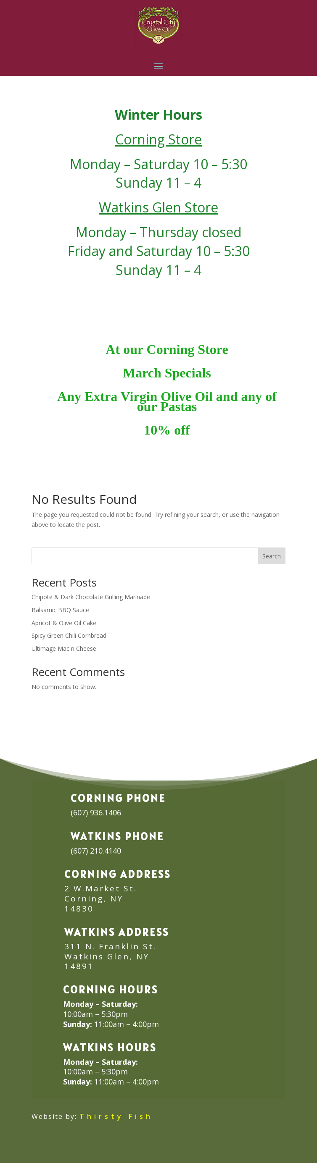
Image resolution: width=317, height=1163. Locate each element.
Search (271, 556)
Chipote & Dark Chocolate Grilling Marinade (91, 597)
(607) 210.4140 (96, 851)
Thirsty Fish (116, 1116)
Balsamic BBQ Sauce (60, 610)
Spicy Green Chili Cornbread (69, 635)
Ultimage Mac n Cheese (64, 648)
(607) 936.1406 (96, 812)
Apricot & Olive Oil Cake (64, 623)
